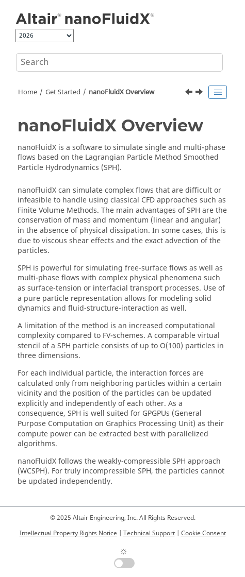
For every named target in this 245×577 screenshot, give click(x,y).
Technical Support (149, 533)
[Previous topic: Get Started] (190, 93)
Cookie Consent (203, 533)
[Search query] (119, 62)
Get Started (62, 92)
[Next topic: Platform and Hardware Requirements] (200, 93)
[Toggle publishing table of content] (217, 92)
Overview (121, 92)
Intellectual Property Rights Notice (68, 533)
